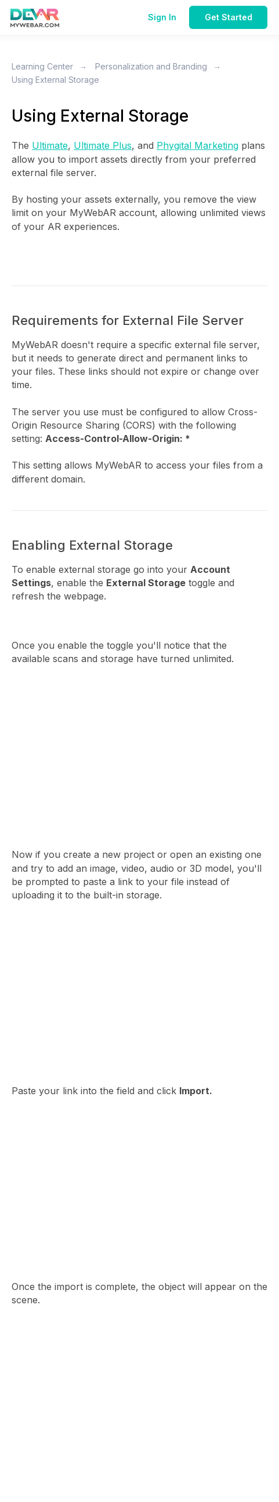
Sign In (162, 17)
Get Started (228, 17)
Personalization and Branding (151, 66)
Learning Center (42, 66)
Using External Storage (55, 80)
